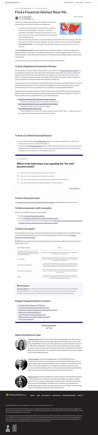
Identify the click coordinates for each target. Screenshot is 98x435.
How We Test (56, 395)
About (32, 395)
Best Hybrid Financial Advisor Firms (30, 108)
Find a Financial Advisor (25, 8)
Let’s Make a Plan (40, 141)
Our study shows (22, 289)
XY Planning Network (35, 146)
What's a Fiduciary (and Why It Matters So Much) (34, 317)
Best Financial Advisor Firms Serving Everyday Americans (37, 99)
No (51, 328)
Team (38, 395)
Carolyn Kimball (27, 17)
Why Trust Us (46, 395)
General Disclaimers (14, 412)
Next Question (74, 188)
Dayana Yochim (30, 19)
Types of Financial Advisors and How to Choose (33, 307)
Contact (80, 395)
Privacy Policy (49, 405)
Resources (88, 2)
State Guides (79, 2)
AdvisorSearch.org (13, 2)
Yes (47, 328)
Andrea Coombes (28, 16)
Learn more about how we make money (41, 421)
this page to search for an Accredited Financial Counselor (36, 202)
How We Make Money (69, 395)
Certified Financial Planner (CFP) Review (31, 305)
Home (16, 8)
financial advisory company (69, 70)
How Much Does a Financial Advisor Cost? (32, 314)
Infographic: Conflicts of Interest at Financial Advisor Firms (37, 310)
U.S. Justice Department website (33, 216)
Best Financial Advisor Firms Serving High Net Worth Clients (38, 104)
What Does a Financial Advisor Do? (29, 312)
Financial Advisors (69, 2)
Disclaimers (42, 405)
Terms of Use (34, 405)
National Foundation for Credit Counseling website (41, 218)
